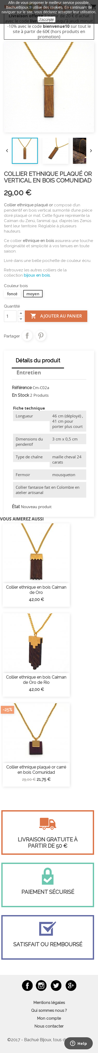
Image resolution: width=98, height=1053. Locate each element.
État (16, 506)
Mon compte (49, 1018)
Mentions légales (49, 1002)
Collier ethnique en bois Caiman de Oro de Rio (36, 680)
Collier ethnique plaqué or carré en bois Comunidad (36, 770)
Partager (27, 335)
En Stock (20, 395)
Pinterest (41, 335)
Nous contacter (49, 1026)
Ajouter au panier (56, 316)
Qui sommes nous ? (49, 1010)
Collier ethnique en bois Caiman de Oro (36, 590)
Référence (22, 387)
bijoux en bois (37, 275)
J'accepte (46, 19)
